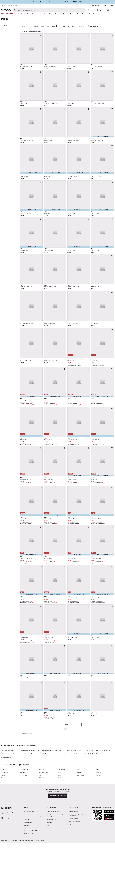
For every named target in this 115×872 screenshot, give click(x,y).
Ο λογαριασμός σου (29, 811)
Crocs (78, 769)
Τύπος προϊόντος (64, 26)
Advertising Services (74, 821)
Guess (59, 775)
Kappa (97, 769)
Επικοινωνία (27, 819)
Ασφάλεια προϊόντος (29, 833)
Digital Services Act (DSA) (30, 830)
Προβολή (31, 733)
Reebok (60, 772)
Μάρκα (55, 26)
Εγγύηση (26, 825)
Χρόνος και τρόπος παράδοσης (55, 814)
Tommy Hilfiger (24, 769)
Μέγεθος (36, 26)
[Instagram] (3, 812)
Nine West (60, 778)
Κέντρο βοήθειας (28, 822)
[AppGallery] (109, 818)
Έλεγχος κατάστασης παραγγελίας (33, 816)
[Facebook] (12, 812)
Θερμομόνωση (81, 26)
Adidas (78, 778)
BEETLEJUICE (61, 769)
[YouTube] (7, 812)
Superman (22, 772)
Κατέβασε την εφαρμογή (101, 5)
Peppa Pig (98, 772)
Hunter (22, 778)
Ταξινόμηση (25, 26)
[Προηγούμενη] (4, 2)
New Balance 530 (43, 772)
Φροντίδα (49, 822)
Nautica (98, 775)
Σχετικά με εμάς (73, 811)
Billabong (41, 769)
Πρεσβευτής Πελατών (75, 824)
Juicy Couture (80, 775)
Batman (79, 772)
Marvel (41, 775)
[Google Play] (109, 811)
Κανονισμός (14, 840)
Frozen (3, 775)
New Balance (4, 772)
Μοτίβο (73, 26)
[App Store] (109, 815)
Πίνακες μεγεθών (51, 819)
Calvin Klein (42, 778)
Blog (93, 5)
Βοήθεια (112, 5)
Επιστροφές (27, 814)
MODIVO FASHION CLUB (53, 811)
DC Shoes (3, 769)
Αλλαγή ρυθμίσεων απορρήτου (26, 840)
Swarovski (98, 778)
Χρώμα (42, 26)
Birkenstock (4, 778)
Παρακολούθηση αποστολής (31, 828)
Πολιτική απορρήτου (39, 840)
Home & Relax (23, 775)
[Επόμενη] (111, 2)
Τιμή (48, 26)
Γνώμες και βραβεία (74, 818)
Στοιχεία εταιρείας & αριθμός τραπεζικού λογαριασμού (79, 814)
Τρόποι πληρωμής (51, 816)
